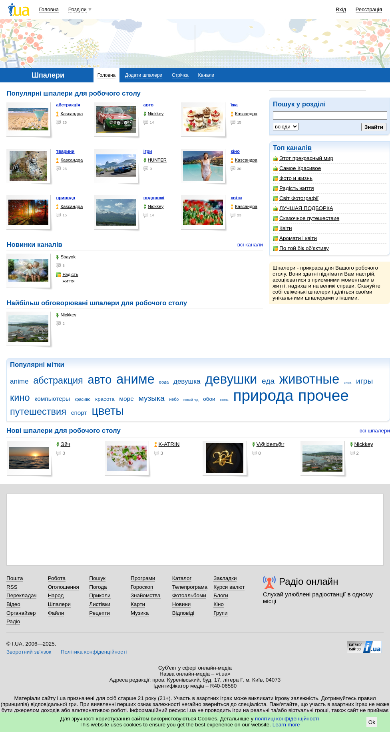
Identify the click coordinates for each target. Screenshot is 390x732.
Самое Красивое (297, 168)
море (126, 398)
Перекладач (21, 595)
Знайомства (146, 595)
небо (174, 399)
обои (209, 399)
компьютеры (52, 398)
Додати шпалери (143, 75)
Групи (220, 613)
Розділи (77, 9)
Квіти (282, 228)
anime (19, 381)
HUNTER (155, 160)
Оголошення (63, 587)
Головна (49, 9)
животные (309, 379)
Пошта (14, 578)
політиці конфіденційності (287, 719)
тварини (65, 151)
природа (65, 197)
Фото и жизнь (292, 178)
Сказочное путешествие (306, 218)
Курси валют (229, 587)
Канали (206, 75)
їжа (234, 104)
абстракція (68, 104)
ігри (147, 151)
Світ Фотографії (295, 198)
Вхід (341, 9)
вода (164, 382)
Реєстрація (369, 9)
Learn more (286, 725)
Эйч (63, 444)
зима (347, 382)
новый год (190, 400)
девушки (231, 379)
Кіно (218, 604)
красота (104, 399)
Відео (13, 604)
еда (268, 381)
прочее (323, 395)
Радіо (13, 621)
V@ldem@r (268, 444)
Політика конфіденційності (94, 652)
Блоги (220, 595)
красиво (83, 399)
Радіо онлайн (308, 581)
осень (224, 400)
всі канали (250, 245)
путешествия (38, 411)
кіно (235, 151)
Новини (181, 604)
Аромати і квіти (295, 238)
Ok (371, 722)
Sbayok (66, 257)
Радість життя (293, 188)
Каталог (182, 578)
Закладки (225, 578)
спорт (79, 412)
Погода (98, 587)
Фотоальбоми (189, 595)
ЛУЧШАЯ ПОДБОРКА (303, 208)
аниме (135, 379)
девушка (187, 381)
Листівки (99, 604)
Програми (143, 578)
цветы (108, 410)
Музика (140, 613)
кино (20, 397)
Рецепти (99, 613)
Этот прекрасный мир (303, 158)
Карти (138, 604)
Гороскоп (142, 587)
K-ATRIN (167, 444)
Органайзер (21, 613)
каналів (299, 148)
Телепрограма (190, 587)
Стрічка (180, 75)
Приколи (99, 595)
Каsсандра (69, 113)
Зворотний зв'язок (28, 652)
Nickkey (153, 113)
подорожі (153, 197)
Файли (56, 613)
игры (364, 381)
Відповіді (183, 613)
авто (148, 104)
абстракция (58, 380)
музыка (151, 398)
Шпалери (59, 604)
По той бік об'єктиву (301, 248)
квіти (236, 197)
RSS (12, 587)
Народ (56, 595)
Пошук (97, 578)
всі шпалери (375, 431)
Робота (57, 578)
